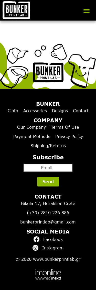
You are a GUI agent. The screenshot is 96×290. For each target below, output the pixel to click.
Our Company (31, 127)
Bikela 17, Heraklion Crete (48, 203)
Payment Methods (31, 136)
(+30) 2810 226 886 (48, 212)
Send (48, 181)
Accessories (35, 110)
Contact (81, 110)
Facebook (48, 239)
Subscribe (48, 163)
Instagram (48, 248)
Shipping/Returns (48, 145)
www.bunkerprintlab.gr (56, 259)
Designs (60, 110)
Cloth (13, 110)
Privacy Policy (69, 136)
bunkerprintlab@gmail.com (48, 222)
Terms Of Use (65, 127)
